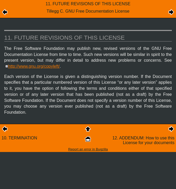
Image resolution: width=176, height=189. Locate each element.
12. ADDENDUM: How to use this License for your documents (143, 140)
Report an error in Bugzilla (88, 149)
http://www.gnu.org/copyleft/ (34, 66)
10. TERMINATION (19, 138)
